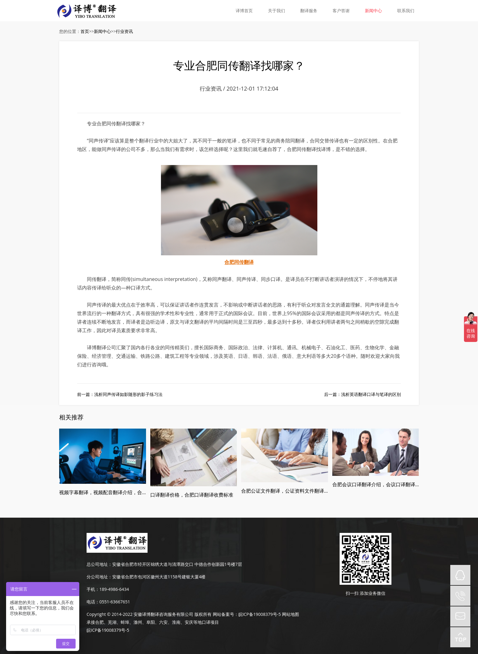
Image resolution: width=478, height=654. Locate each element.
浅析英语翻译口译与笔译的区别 (371, 394)
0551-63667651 (114, 602)
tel (460, 596)
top (460, 637)
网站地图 (290, 614)
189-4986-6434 (114, 589)
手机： (93, 589)
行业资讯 (124, 31)
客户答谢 (341, 10)
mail (460, 616)
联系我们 (405, 10)
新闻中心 (373, 10)
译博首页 (244, 10)
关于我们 (276, 10)
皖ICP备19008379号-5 (259, 614)
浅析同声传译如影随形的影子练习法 (128, 394)
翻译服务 (308, 10)
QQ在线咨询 (460, 575)
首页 (84, 31)
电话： (93, 602)
